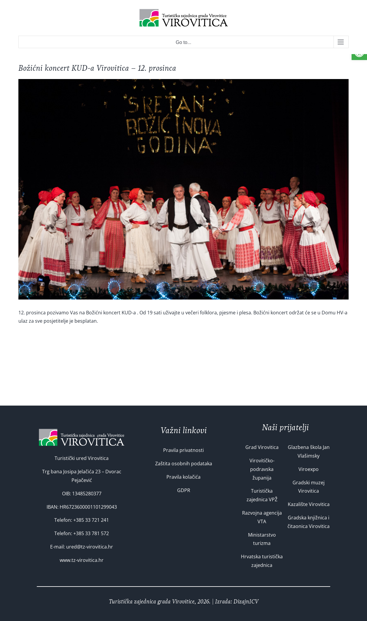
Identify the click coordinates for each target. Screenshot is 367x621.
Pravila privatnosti (183, 450)
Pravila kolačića (183, 477)
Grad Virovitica (262, 447)
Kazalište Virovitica (309, 504)
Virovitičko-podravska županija (262, 469)
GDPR (183, 490)
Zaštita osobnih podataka (183, 463)
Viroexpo (308, 469)
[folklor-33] (183, 189)
